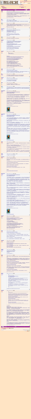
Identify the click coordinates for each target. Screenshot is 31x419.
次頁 (2, 327)
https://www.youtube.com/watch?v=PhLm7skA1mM (12, 170)
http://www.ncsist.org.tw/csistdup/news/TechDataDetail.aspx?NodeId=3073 (15, 58)
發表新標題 (3, 328)
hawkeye (2, 273)
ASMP (2, 141)
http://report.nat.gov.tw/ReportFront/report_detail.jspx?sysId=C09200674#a (15, 218)
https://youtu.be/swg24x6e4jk (10, 246)
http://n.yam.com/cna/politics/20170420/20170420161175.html (13, 115)
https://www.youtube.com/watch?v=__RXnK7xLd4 (12, 70)
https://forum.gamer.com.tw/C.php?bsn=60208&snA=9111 (13, 261)
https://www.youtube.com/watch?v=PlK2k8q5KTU (12, 269)
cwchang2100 (2, 28)
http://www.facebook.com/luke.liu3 (10, 112)
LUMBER (2, 249)
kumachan (2, 77)
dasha (2, 86)
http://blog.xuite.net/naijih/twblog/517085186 (11, 264)
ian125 (2, 153)
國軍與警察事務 (4, 7)
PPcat (2, 82)
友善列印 (23, 7)
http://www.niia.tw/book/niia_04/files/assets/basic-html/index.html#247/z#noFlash (15, 56)
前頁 (1, 327)
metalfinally (2, 240)
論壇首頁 (3, 6)
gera (1, 19)
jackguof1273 (2, 156)
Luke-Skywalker (3, 90)
